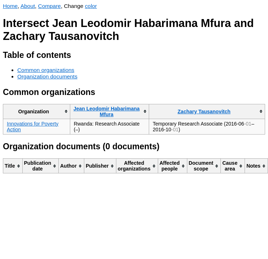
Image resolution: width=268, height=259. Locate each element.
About (28, 6)
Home (10, 6)
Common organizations (45, 70)
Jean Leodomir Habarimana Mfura (106, 111)
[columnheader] (36, 111)
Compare (49, 6)
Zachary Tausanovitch (204, 111)
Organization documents (47, 76)
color (91, 6)
